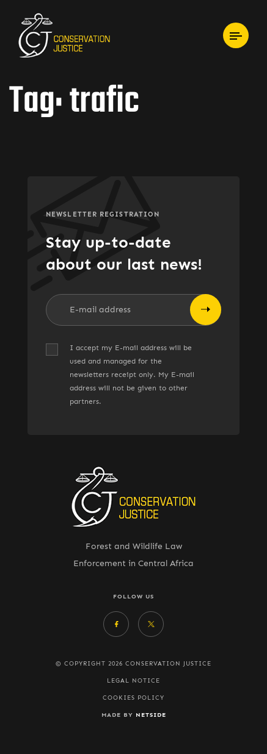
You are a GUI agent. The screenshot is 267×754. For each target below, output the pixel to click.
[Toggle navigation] (236, 35)
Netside (151, 715)
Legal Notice (133, 680)
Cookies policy (133, 698)
